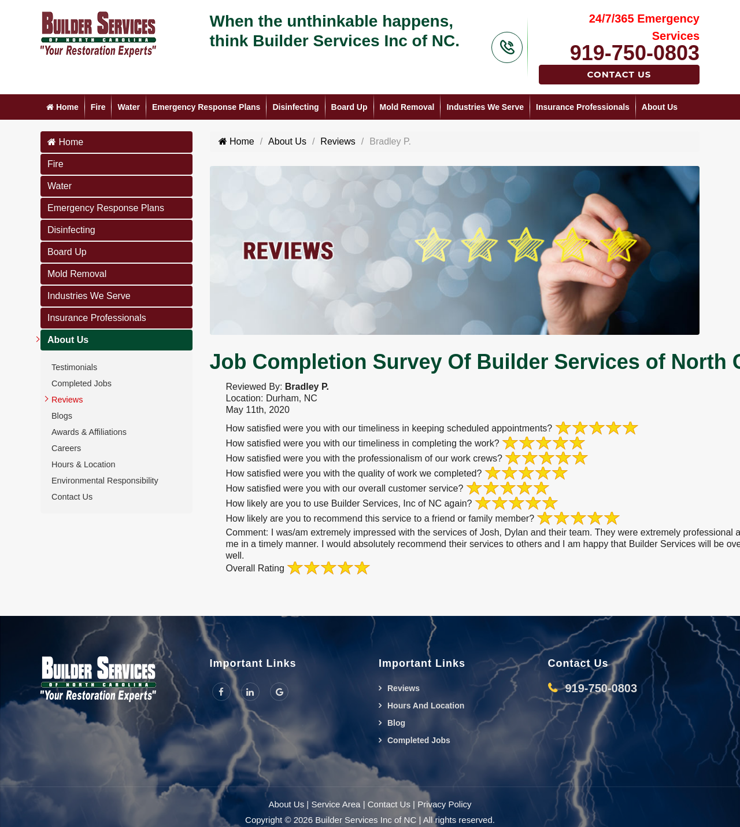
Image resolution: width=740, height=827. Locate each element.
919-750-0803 (635, 53)
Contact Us (619, 74)
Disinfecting (295, 107)
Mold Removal (407, 107)
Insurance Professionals (583, 107)
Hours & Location (83, 464)
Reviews (67, 399)
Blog (396, 723)
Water (128, 107)
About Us (660, 107)
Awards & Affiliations (89, 432)
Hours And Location (425, 705)
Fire (98, 107)
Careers (66, 448)
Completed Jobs (81, 383)
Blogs (61, 415)
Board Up (349, 107)
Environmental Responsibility (104, 480)
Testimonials (74, 367)
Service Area (335, 804)
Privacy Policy (444, 804)
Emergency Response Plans (206, 107)
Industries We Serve (485, 107)
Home (62, 107)
